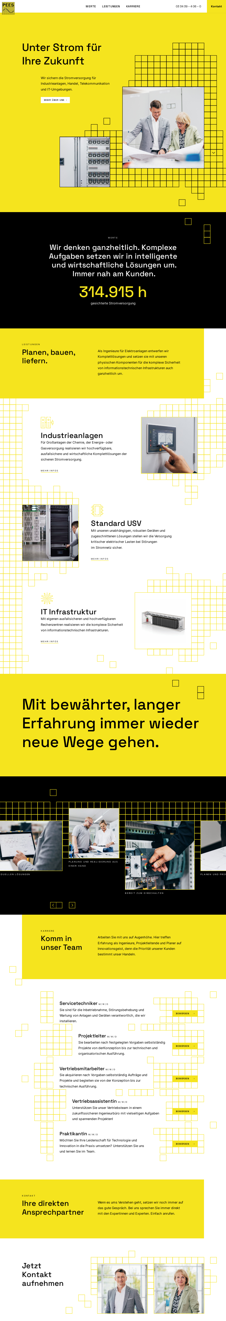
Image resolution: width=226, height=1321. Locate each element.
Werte (91, 6)
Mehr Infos (49, 470)
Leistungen (111, 6)
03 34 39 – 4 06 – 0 (188, 6)
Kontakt (216, 6)
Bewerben (185, 1013)
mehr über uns (55, 100)
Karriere (133, 6)
